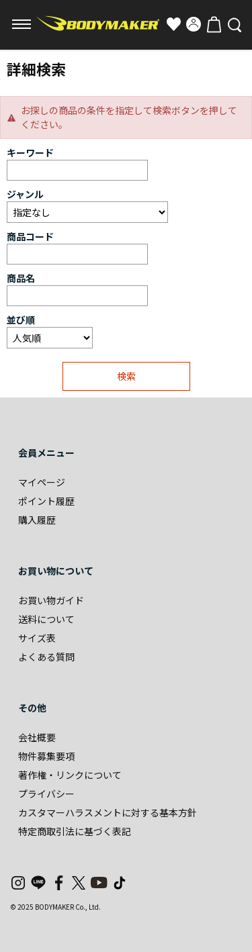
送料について (46, 619)
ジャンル (25, 194)
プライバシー (46, 793)
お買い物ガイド (51, 600)
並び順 (21, 319)
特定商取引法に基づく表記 (74, 831)
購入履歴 (37, 519)
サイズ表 (37, 638)
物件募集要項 (46, 756)
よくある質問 (46, 656)
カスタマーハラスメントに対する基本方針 (107, 812)
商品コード (30, 236)
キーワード (30, 152)
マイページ (41, 482)
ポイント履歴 (46, 501)
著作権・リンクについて (70, 774)
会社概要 (37, 737)
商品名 (21, 278)
